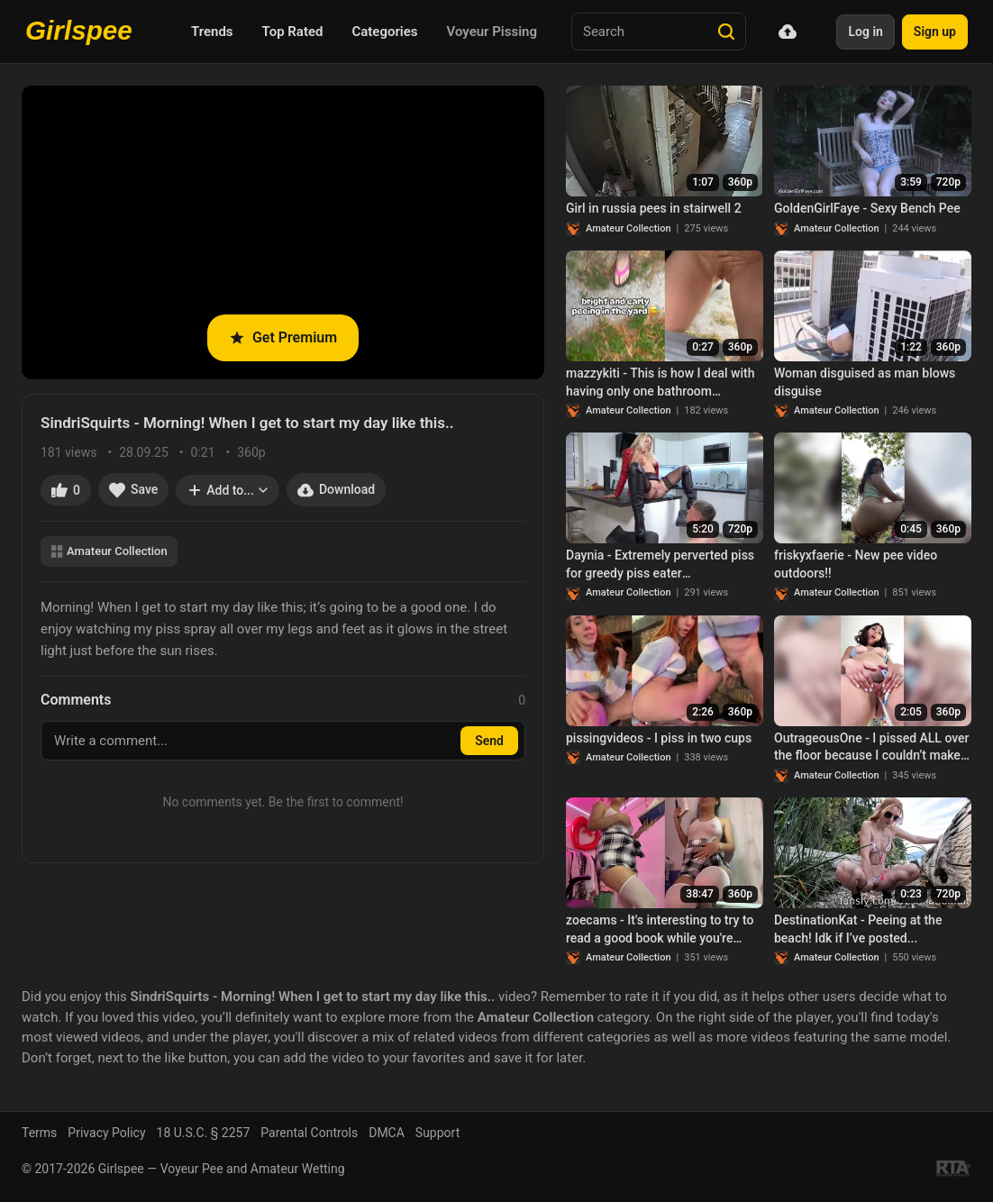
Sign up (935, 31)
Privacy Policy (106, 1132)
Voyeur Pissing (492, 31)
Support (437, 1132)
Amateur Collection (109, 551)
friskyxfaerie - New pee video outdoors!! (855, 564)
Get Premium (283, 337)
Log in (865, 31)
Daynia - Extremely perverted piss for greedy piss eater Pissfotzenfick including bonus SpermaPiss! (660, 565)
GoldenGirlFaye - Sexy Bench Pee (867, 208)
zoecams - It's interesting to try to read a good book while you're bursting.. (659, 930)
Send (489, 740)
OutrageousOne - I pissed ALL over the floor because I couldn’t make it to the (872, 748)
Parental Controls (309, 1132)
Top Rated (292, 31)
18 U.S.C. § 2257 (204, 1132)
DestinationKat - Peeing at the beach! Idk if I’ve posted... (858, 929)
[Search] (726, 32)
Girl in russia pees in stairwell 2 (654, 208)
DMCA (387, 1132)
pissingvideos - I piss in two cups (659, 738)
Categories (384, 31)
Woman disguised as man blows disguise (864, 382)
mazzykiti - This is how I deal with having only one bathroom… (660, 382)
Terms (39, 1132)
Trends (212, 31)
